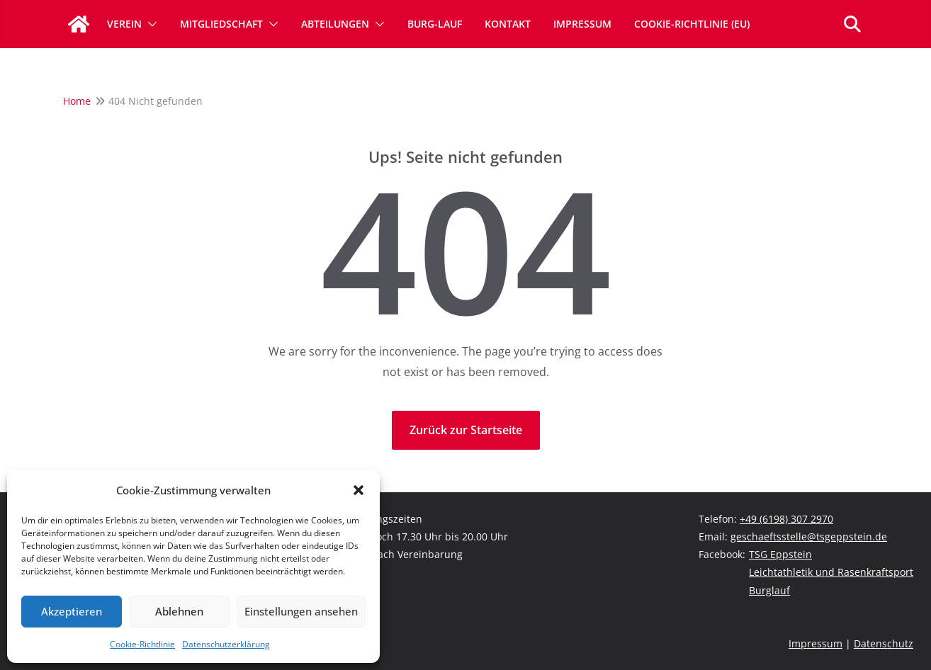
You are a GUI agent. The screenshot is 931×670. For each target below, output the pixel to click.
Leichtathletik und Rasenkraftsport (831, 572)
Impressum (582, 23)
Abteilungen (335, 23)
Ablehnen (179, 611)
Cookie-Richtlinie (142, 644)
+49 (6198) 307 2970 (786, 519)
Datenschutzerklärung (226, 644)
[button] (358, 490)
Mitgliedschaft (221, 23)
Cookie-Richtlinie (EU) (692, 23)
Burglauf (769, 590)
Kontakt (508, 23)
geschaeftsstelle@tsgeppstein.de (808, 536)
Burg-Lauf (434, 23)
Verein (124, 23)
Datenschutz (883, 643)
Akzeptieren (71, 611)
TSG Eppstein (780, 554)
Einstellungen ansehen (301, 611)
